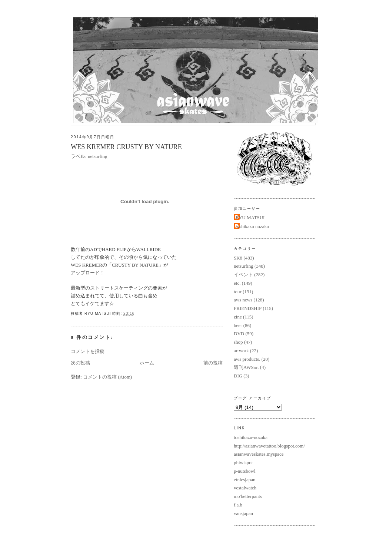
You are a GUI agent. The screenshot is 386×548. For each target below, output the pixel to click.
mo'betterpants (248, 496)
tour (238, 291)
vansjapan (243, 513)
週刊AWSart (246, 367)
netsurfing (97, 156)
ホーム (147, 363)
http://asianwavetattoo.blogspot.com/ (269, 446)
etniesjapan (244, 479)
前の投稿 (213, 363)
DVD (239, 333)
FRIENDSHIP (248, 308)
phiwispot (243, 462)
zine (238, 317)
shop (238, 342)
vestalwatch (245, 488)
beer (238, 325)
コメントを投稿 (87, 351)
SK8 (238, 258)
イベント (243, 274)
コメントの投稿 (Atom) (107, 377)
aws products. (247, 359)
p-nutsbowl (245, 471)
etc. (237, 283)
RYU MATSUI (250, 217)
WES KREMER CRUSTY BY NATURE (126, 147)
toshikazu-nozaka (250, 437)
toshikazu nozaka (252, 226)
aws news (243, 300)
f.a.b (238, 505)
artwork (241, 350)
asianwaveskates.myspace (259, 454)
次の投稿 (80, 363)
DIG (238, 376)
